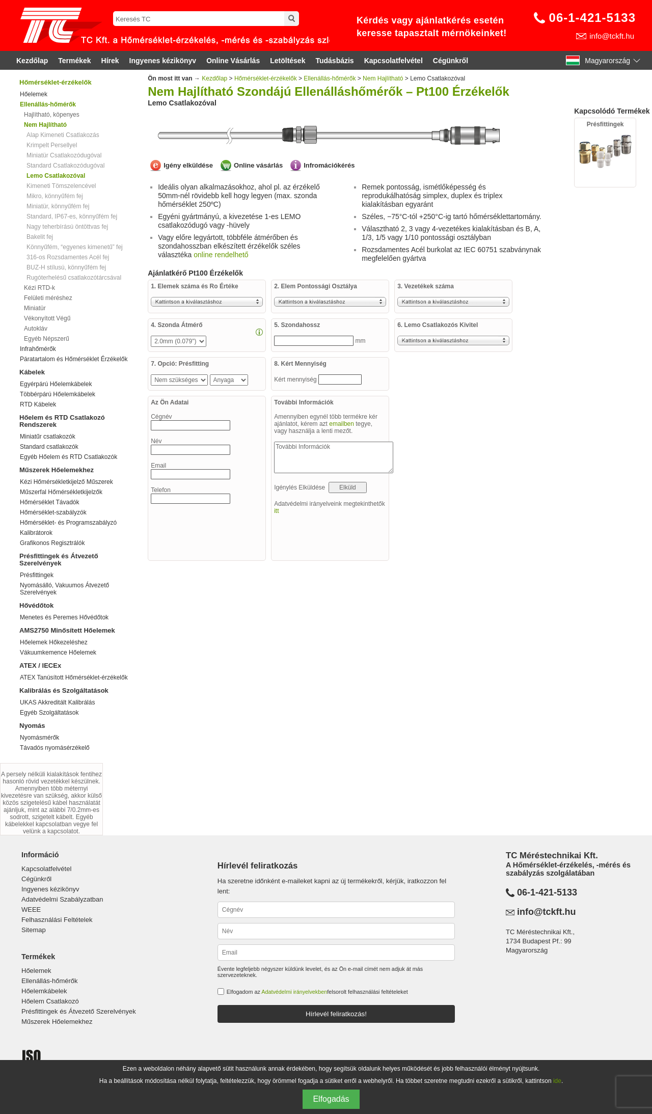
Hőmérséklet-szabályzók (53, 512)
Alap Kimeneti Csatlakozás (62, 135)
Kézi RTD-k (39, 287)
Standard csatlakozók (49, 446)
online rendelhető (221, 255)
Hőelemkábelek (44, 991)
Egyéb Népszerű (46, 338)
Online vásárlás (258, 165)
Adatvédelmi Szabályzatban (62, 899)
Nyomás (32, 725)
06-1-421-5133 (592, 17)
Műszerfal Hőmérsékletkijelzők (61, 492)
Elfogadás (331, 1099)
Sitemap (33, 930)
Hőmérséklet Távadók (49, 502)
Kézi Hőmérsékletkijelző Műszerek (66, 481)
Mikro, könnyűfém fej (54, 196)
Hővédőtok (36, 605)
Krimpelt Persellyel (51, 145)
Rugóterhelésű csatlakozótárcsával (73, 277)
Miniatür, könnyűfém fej (57, 206)
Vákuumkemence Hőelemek (58, 652)
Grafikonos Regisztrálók (52, 543)
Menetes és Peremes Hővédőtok (64, 617)
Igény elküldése (188, 165)
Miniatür (35, 308)
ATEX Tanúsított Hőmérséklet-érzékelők (74, 677)
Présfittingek (36, 575)
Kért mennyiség (296, 379)
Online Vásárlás (233, 61)
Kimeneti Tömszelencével (61, 185)
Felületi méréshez (48, 298)
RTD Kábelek (38, 404)
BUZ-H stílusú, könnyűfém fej (66, 267)
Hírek (110, 61)
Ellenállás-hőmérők (330, 78)
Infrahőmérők (38, 348)
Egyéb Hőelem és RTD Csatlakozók (68, 456)
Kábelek (32, 372)
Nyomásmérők (39, 737)
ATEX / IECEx (40, 665)
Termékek (74, 61)
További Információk (333, 457)
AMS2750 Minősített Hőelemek (67, 630)
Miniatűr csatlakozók (47, 436)
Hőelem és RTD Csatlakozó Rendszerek (62, 421)
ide (557, 1080)
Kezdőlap (32, 61)
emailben (341, 423)
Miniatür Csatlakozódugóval (63, 155)
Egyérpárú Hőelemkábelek (56, 384)
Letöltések (287, 61)
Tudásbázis (334, 61)
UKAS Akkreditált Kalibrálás (57, 702)
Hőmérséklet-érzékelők (55, 82)
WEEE (31, 909)
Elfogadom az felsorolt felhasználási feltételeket (317, 992)
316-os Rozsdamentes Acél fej (67, 257)
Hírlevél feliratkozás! (336, 1014)
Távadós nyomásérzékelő (55, 747)
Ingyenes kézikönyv (163, 61)
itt (276, 510)
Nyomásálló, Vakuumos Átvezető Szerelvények (64, 589)
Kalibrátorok (36, 532)
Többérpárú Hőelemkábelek (57, 394)
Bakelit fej (39, 236)
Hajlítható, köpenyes (51, 114)
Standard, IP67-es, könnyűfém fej (71, 216)
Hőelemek (33, 94)
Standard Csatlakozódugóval (65, 165)
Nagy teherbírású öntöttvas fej (67, 226)
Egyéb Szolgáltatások (49, 712)
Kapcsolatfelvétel (393, 61)
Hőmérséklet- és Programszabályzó (68, 522)
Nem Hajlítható (383, 78)
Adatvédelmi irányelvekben (294, 992)
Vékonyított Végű (47, 318)
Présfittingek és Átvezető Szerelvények (58, 559)
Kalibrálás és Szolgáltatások (63, 690)
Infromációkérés (329, 165)
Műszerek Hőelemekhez (56, 470)
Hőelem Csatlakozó (50, 1001)
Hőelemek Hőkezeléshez (54, 642)
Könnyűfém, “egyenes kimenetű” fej (74, 247)
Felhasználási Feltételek (56, 919)
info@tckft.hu (611, 36)
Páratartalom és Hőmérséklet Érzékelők (73, 359)
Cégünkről (450, 61)
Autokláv (35, 328)
